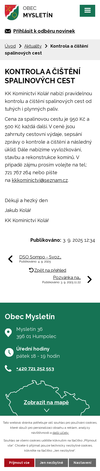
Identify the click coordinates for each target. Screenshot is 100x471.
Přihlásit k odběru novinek (44, 31)
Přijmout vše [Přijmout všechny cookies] (19, 463)
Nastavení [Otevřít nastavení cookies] (82, 463)
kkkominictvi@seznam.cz (40, 180)
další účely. (61, 433)
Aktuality (33, 46)
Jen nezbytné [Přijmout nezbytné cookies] (51, 463)
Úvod (10, 46)
